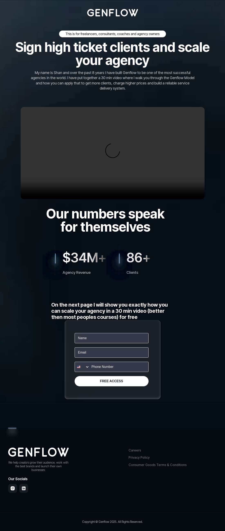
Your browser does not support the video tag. (113, 153)
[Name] (112, 338)
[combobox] (82, 367)
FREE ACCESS (111, 381)
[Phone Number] (119, 367)
